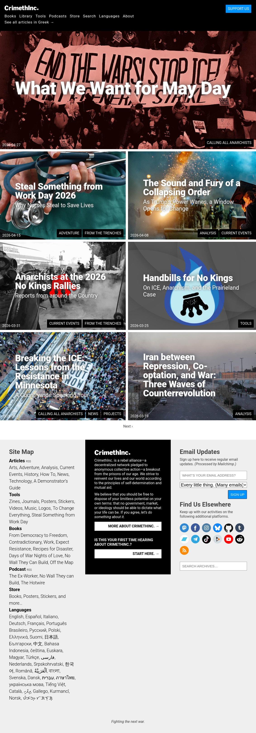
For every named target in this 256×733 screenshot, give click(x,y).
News (93, 414)
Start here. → (146, 554)
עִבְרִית (48, 677)
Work (49, 542)
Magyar (16, 657)
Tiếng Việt (55, 684)
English (16, 616)
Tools (41, 16)
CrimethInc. (21, 8)
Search (89, 16)
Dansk (34, 677)
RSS (28, 461)
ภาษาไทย (65, 677)
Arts (13, 467)
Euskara (54, 650)
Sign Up (237, 494)
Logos (44, 508)
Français (35, 623)
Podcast (17, 569)
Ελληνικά (18, 637)
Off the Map (61, 562)
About (128, 16)
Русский (37, 630)
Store (75, 16)
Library (25, 16)
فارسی (48, 657)
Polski (54, 630)
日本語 (51, 637)
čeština (37, 650)
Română (24, 671)
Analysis (208, 233)
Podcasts (58, 16)
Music (30, 508)
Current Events (236, 233)
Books (10, 16)
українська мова (26, 684)
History (31, 474)
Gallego (40, 691)
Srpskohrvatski (48, 664)
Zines (14, 501)
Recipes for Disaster (52, 549)
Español (33, 616)
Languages (109, 16)
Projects (112, 414)
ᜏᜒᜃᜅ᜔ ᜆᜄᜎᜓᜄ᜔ (38, 698)
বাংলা (54, 671)
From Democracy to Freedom (38, 535)
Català (15, 691)
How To (47, 474)
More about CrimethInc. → (133, 526)
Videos (16, 508)
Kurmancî (59, 691)
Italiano (50, 616)
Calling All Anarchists (229, 143)
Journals (30, 501)
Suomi (36, 637)
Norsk (15, 698)
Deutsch (17, 623)
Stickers (66, 501)
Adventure (69, 233)
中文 (37, 643)
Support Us (238, 9)
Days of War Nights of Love (36, 555)
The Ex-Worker (23, 576)
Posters (48, 501)
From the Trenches (103, 233)
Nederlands (20, 664)
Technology (20, 481)
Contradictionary (25, 542)
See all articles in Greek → (29, 22)
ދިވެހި (27, 691)
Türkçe (32, 657)
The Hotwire (33, 582)
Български (20, 643)
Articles (17, 460)
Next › (128, 426)
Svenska (17, 677)
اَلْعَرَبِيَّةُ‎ (40, 671)
